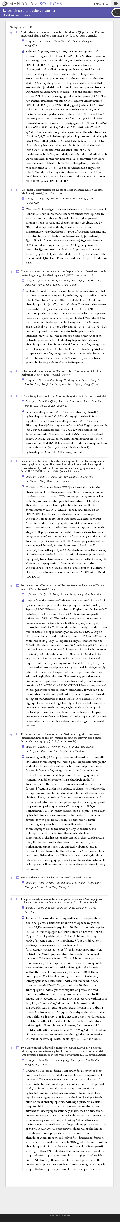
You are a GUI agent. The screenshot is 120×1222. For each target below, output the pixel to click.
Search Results (23, 15)
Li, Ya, (93, 907)
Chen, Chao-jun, (47, 907)
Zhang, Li (75, 284)
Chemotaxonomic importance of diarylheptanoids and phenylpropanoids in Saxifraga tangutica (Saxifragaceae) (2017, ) (63, 273)
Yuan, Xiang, (95, 882)
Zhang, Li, (88, 41)
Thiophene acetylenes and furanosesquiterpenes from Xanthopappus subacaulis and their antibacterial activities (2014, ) (61, 900)
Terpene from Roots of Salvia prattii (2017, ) (56, 877)
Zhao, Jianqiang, (61, 1060)
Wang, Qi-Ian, (87, 198)
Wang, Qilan (31, 45)
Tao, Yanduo (62, 481)
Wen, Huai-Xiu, (46, 380)
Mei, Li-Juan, (58, 198)
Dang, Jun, (32, 41)
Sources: (9, 15)
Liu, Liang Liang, (74, 594)
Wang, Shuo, (83, 401)
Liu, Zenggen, (86, 476)
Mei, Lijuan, (74, 41)
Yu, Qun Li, (45, 594)
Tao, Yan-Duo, (94, 280)
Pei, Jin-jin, (78, 280)
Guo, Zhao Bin (93, 594)
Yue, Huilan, (32, 481)
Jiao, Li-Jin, (44, 280)
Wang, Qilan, (46, 481)
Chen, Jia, (62, 907)
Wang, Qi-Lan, (61, 284)
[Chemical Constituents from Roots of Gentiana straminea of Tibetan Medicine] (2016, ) (62, 191)
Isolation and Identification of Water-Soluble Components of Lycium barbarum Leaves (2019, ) (61, 373)
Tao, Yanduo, (46, 41)
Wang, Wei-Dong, (61, 280)
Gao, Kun (30, 912)
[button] (115, 3)
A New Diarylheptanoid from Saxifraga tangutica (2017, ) (63, 396)
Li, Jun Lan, (32, 594)
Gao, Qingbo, (61, 751)
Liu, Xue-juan (32, 202)
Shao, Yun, (60, 41)
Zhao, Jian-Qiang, (48, 401)
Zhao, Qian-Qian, (79, 907)
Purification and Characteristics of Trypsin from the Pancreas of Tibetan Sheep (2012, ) (63, 587)
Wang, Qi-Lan (91, 384)
